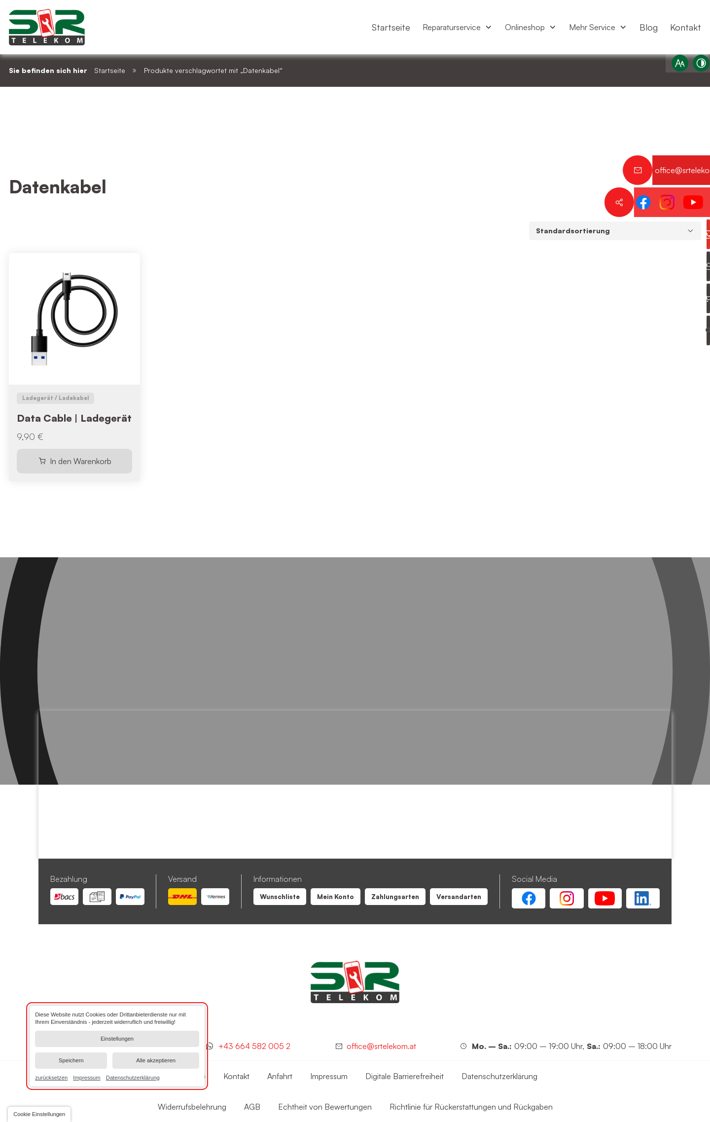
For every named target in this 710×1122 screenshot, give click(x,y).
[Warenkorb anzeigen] (695, 298)
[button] (39, 1114)
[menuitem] (391, 27)
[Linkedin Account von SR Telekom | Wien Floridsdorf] (643, 898)
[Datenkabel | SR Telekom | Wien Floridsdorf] (279, 896)
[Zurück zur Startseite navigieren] (47, 27)
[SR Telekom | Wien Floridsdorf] (355, 982)
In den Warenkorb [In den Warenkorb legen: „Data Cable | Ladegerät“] (80, 461)
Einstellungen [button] (117, 1039)
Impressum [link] (86, 1077)
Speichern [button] (71, 1060)
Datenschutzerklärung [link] (133, 1077)
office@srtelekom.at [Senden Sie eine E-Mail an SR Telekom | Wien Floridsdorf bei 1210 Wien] (381, 1046)
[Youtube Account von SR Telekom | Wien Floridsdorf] (605, 898)
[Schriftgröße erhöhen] (674, 68)
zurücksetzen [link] (51, 1077)
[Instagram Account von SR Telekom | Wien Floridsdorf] (566, 898)
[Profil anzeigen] (695, 266)
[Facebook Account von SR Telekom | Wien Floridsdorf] (528, 898)
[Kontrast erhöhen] (695, 68)
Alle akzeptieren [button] (156, 1060)
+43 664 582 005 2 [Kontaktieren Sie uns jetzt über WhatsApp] (254, 1046)
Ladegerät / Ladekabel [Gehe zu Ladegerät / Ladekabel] (55, 398)
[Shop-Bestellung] (615, 230)
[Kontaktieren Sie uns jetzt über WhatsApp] (695, 234)
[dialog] (117, 1046)
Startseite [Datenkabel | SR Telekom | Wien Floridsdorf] (109, 70)
